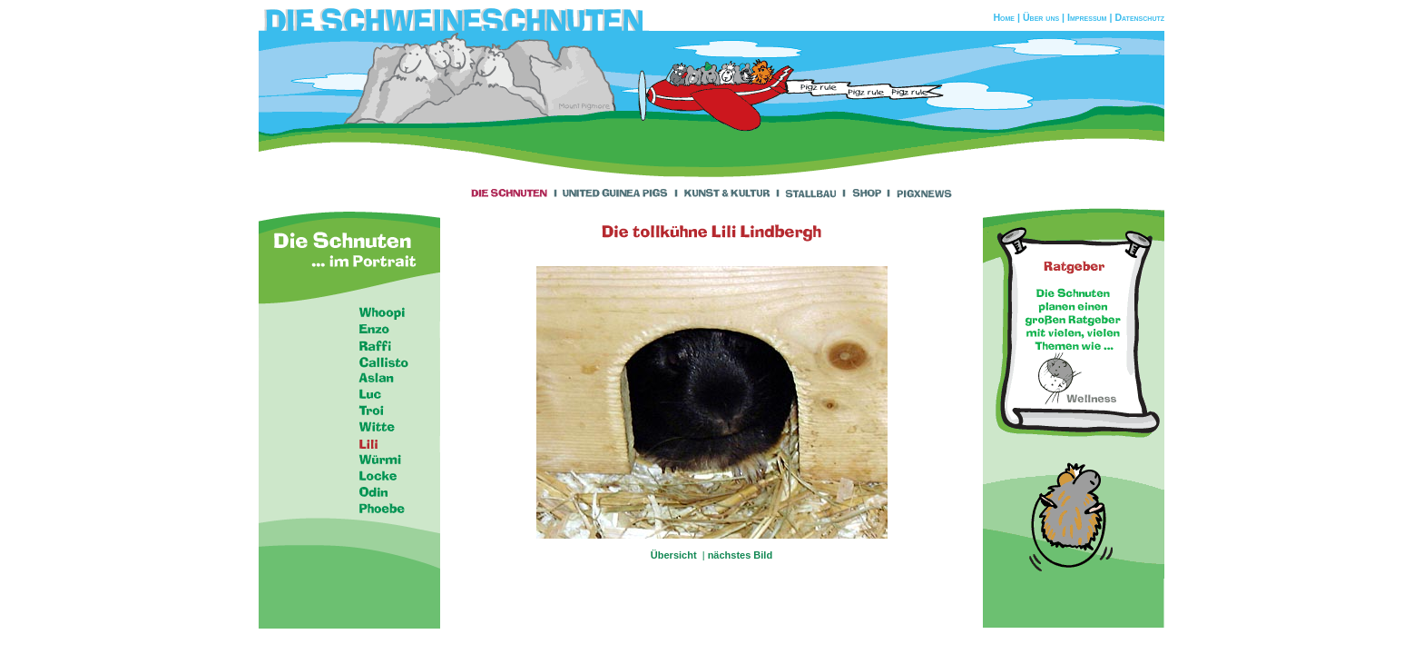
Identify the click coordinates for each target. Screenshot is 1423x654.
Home (1004, 17)
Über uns (1041, 17)
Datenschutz (1139, 17)
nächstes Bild (740, 555)
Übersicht (675, 555)
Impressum (1086, 17)
